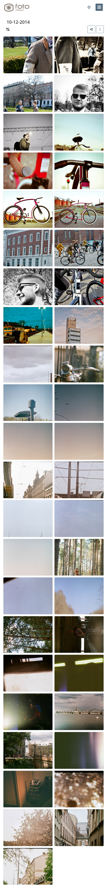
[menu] (99, 7)
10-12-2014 (18, 22)
